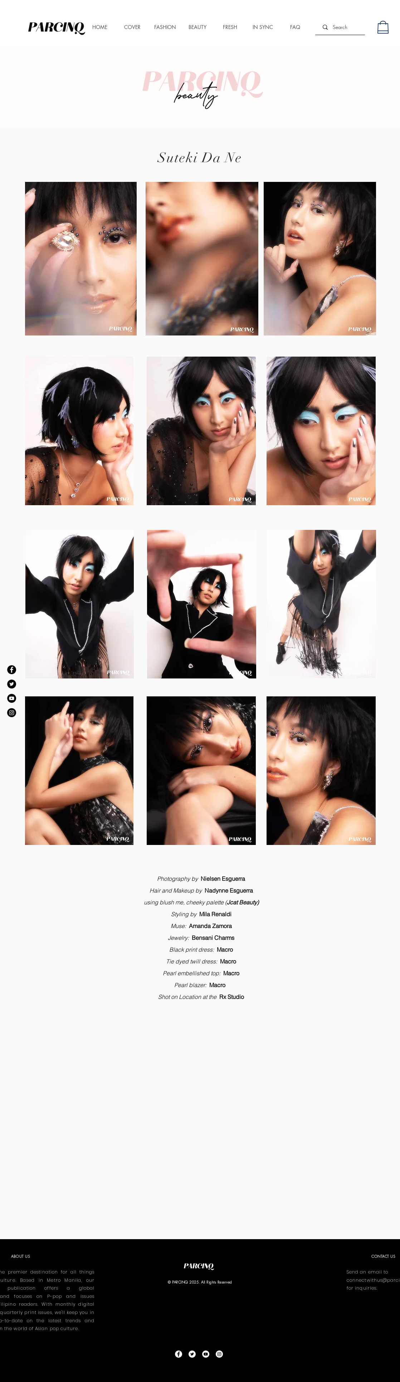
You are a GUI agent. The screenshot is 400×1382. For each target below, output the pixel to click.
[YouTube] (11, 698)
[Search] (340, 27)
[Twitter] (11, 684)
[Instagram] (11, 712)
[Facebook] (11, 669)
